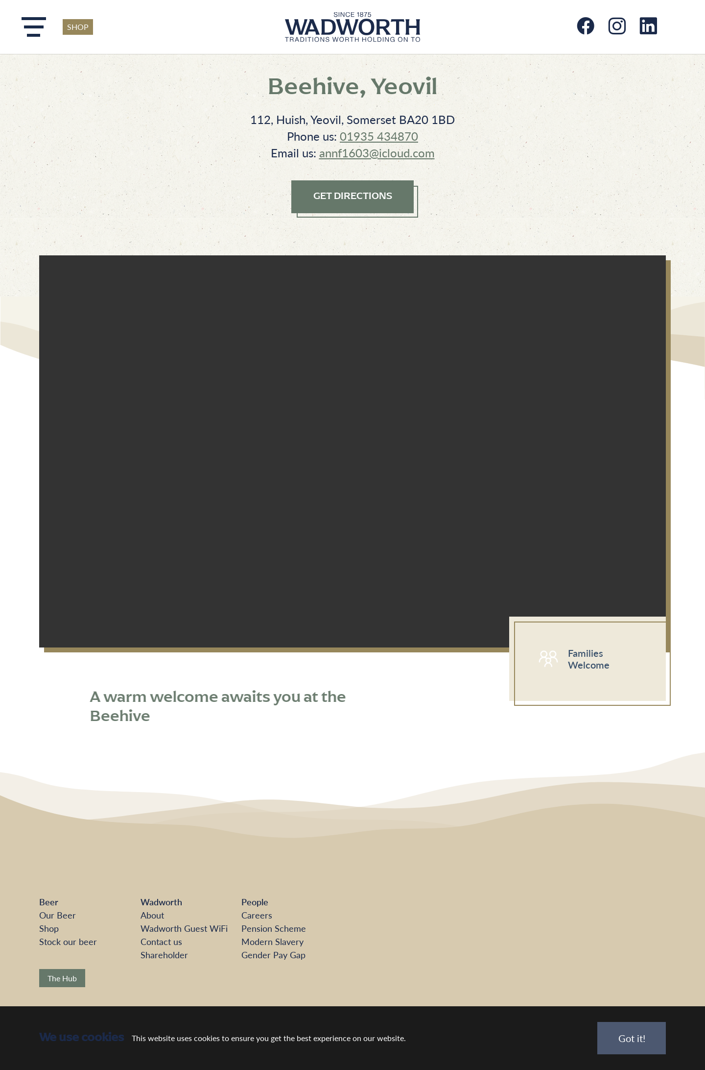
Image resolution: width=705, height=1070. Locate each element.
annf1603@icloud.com (377, 152)
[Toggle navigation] (34, 27)
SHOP (78, 26)
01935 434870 (379, 135)
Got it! (631, 1038)
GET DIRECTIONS (352, 196)
